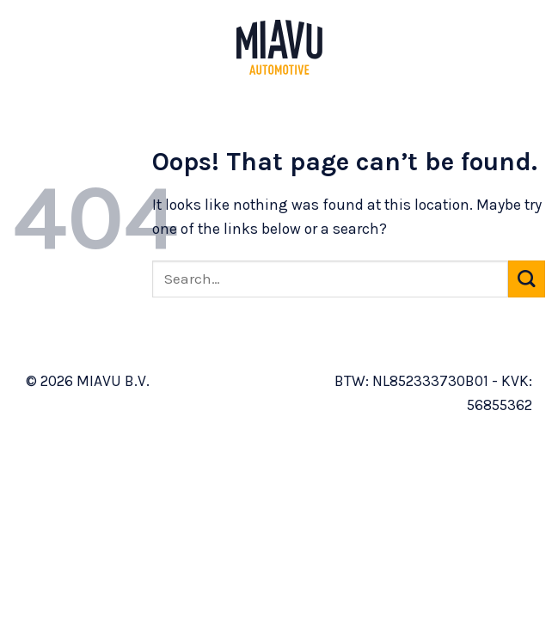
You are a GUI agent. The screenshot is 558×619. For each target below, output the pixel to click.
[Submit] (526, 278)
